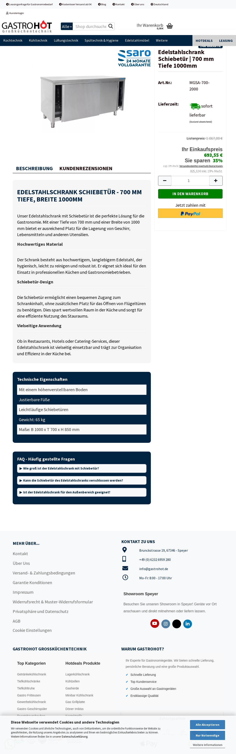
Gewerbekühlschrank (31, 702)
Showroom (168, 604)
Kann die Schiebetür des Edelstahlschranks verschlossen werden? (73, 480)
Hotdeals (204, 40)
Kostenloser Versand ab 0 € (75, 4)
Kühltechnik (38, 40)
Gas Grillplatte (75, 702)
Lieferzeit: (168, 104)
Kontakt (119, 4)
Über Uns (21, 563)
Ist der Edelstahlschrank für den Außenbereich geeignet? (66, 492)
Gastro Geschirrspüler (32, 709)
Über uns (137, 4)
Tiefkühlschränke (28, 681)
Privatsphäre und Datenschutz (41, 611)
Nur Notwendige (207, 735)
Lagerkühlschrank (77, 674)
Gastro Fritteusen (29, 695)
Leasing (226, 40)
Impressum (23, 592)
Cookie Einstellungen (32, 630)
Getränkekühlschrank (31, 674)
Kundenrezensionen (85, 168)
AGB (16, 621)
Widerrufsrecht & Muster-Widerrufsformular (53, 601)
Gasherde (72, 688)
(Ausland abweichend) (200, 121)
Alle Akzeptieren (207, 725)
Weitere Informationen (207, 745)
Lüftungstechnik (66, 40)
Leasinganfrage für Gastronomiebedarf (29, 4)
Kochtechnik (12, 40)
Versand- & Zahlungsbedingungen (44, 573)
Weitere (162, 40)
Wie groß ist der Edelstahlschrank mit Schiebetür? (61, 468)
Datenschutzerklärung (75, 736)
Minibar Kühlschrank (79, 695)
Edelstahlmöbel (137, 40)
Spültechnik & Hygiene (101, 40)
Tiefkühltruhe (26, 688)
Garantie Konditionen (32, 582)
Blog (102, 4)
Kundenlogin (15, 13)
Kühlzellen (72, 681)
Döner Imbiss (74, 709)
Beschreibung (34, 168)
